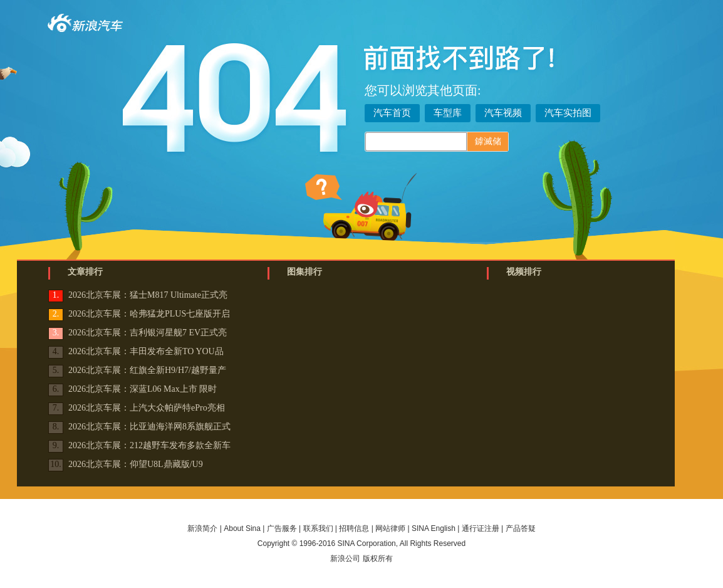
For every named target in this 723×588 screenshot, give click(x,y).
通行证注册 (480, 528)
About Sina (242, 528)
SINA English (433, 528)
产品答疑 (521, 528)
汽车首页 (392, 113)
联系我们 (318, 528)
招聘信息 (354, 528)
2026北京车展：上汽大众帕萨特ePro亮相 (146, 407)
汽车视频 (503, 113)
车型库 (448, 113)
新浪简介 (202, 528)
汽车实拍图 (567, 113)
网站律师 (390, 528)
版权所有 (378, 558)
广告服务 (282, 528)
